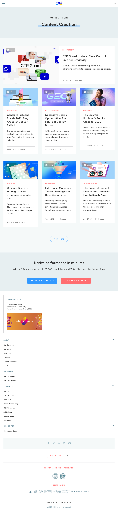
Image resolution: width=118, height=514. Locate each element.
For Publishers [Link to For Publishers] (9, 376)
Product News (68, 50)
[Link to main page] (59, 3)
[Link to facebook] (48, 443)
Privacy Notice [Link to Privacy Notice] (66, 502)
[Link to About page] (59, 476)
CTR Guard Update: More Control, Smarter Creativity (84, 58)
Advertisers (12, 111)
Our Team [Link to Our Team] (7, 349)
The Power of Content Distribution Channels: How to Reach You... (96, 191)
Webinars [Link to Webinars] (7, 400)
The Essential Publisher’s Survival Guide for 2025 (94, 118)
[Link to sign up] (55, 456)
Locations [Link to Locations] (7, 353)
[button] (59, 340)
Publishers (87, 111)
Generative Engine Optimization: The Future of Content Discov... (56, 120)
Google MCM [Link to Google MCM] (8, 416)
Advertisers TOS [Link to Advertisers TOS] (52, 502)
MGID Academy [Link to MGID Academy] (9, 408)
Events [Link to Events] (6, 366)
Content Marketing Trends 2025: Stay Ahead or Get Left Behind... (18, 120)
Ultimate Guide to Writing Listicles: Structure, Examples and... (19, 193)
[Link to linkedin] (59, 443)
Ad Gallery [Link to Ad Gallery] (7, 412)
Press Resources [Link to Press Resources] (10, 362)
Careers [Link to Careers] (6, 357)
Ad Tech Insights (52, 111)
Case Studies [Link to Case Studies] (8, 395)
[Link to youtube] (69, 443)
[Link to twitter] (54, 443)
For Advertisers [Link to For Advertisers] (9, 381)
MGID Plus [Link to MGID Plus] (7, 420)
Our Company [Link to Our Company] (8, 345)
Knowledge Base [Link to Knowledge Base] (10, 431)
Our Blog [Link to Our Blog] (6, 391)
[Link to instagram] (64, 443)
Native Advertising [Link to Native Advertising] (10, 404)
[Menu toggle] (3, 3)
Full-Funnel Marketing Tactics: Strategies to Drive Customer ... (58, 191)
